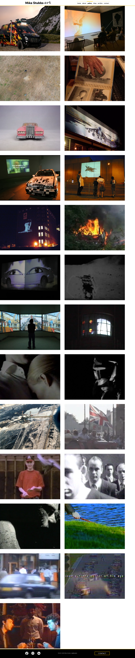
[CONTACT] (102, 653)
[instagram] (32, 653)
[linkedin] (38, 653)
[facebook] (26, 653)
